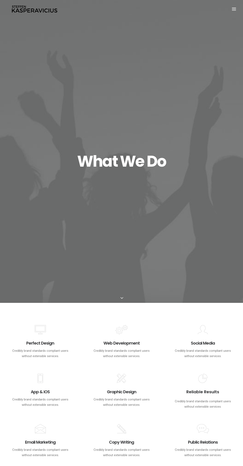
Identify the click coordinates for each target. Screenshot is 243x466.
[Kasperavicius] (35, 10)
